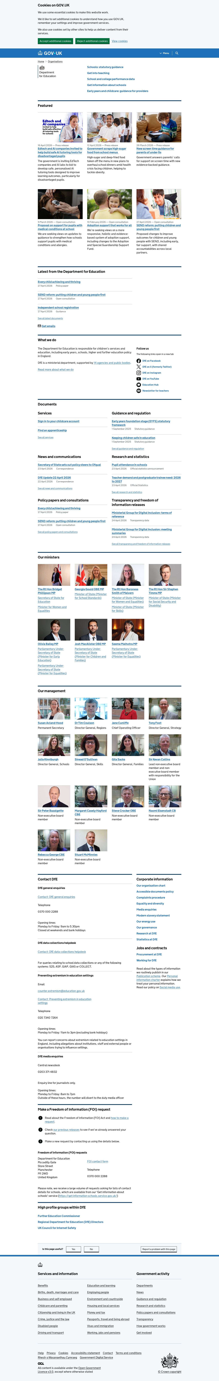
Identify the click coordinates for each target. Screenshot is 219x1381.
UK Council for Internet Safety (57, 1228)
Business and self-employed (55, 1299)
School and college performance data (111, 79)
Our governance (146, 927)
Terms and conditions (129, 1353)
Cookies (63, 1353)
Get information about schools (106, 85)
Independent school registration (58, 307)
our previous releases (66, 1129)
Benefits (43, 1285)
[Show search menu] (176, 53)
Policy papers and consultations (155, 1312)
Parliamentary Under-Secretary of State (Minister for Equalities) (52, 669)
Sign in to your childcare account (58, 421)
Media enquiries (146, 909)
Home (41, 61)
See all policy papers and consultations (58, 531)
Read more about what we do (56, 369)
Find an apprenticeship (52, 430)
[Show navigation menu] (164, 53)
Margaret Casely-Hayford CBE (91, 812)
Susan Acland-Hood (50, 723)
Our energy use (145, 921)
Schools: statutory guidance (105, 67)
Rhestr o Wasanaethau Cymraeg (57, 1357)
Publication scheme (148, 976)
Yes (76, 1249)
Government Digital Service (96, 1357)
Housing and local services (103, 1305)
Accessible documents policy (155, 891)
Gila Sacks (118, 759)
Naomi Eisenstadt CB (162, 810)
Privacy (51, 1353)
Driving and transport (51, 1332)
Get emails (46, 326)
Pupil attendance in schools (129, 464)
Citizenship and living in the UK (56, 1312)
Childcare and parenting (52, 1305)
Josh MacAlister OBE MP (90, 644)
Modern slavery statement (153, 915)
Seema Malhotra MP (124, 644)
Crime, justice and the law (53, 1319)
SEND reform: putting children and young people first (158, 227)
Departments (144, 1285)
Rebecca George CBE (51, 854)
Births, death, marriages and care (58, 1292)
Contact (108, 1353)
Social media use (170, 987)
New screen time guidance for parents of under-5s (155, 150)
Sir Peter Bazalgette (51, 810)
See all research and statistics (127, 492)
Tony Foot (155, 723)
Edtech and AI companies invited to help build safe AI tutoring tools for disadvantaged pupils (60, 152)
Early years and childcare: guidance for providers (117, 91)
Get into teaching (98, 73)
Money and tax (96, 1312)
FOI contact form (97, 1161)
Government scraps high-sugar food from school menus (106, 150)
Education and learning (101, 1285)
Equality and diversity (150, 903)
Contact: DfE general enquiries (56, 897)
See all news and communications (55, 488)
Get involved (144, 1332)
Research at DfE (146, 933)
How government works (150, 1326)
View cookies (120, 41)
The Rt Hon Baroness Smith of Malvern (125, 591)
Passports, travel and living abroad (108, 1319)
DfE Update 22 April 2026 (54, 477)
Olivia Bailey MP (48, 644)
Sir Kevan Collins (159, 759)
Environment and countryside (105, 1299)
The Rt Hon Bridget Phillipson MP (50, 591)
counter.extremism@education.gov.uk (61, 991)
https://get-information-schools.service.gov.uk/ (88, 1195)
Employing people (98, 1292)
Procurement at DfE (149, 954)
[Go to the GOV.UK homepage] (50, 53)
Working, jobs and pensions (103, 1332)
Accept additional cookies (55, 41)
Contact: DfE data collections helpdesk (62, 951)
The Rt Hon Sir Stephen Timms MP (163, 591)
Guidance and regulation (151, 1299)
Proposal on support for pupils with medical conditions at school (60, 227)
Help (41, 1353)
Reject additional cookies (92, 41)
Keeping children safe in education (133, 438)
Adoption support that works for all (109, 225)
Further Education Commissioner (59, 1216)
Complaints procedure (150, 897)
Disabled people (48, 1326)
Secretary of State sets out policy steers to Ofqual (69, 464)
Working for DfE (146, 960)
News (140, 1292)
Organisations (55, 61)
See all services (45, 437)
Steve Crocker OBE (124, 810)
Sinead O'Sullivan (86, 759)
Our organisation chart (150, 885)
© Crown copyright (169, 1371)
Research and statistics (150, 1305)
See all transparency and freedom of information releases (141, 543)
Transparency (144, 1319)
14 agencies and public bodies (112, 362)
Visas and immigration (100, 1326)
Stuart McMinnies (86, 854)
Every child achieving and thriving (59, 282)
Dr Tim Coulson (84, 723)
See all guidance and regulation (128, 448)
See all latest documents (50, 318)
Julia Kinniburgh (48, 759)
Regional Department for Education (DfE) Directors (70, 1222)
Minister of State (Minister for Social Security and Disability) (165, 601)
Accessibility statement (85, 1353)
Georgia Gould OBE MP (89, 589)
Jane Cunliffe (120, 723)
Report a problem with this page (158, 1249)
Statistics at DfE (146, 939)
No (94, 1249)
